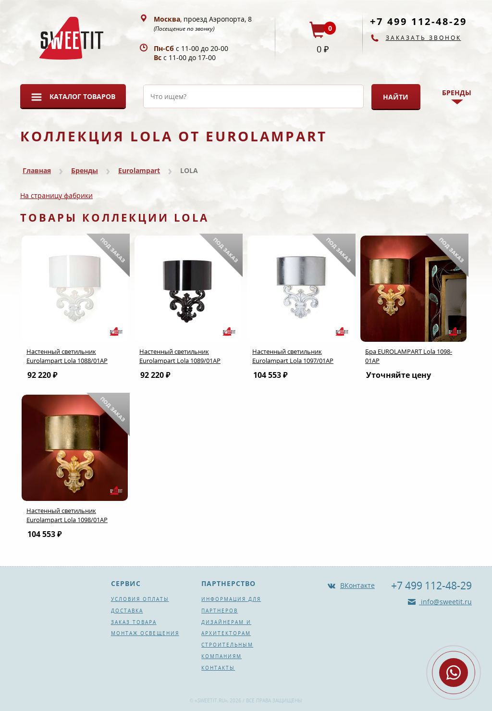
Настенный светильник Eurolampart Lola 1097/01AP (292, 356)
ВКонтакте (357, 585)
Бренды (84, 170)
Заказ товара (134, 622)
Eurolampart (139, 170)
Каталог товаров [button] (82, 96)
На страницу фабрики (56, 195)
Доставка (127, 610)
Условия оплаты (140, 599)
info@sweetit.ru (445, 601)
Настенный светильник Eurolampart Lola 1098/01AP (67, 515)
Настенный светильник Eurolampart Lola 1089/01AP (180, 356)
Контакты (218, 667)
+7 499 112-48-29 (418, 21)
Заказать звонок (423, 38)
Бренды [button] (456, 92)
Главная (37, 170)
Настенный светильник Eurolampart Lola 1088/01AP (67, 356)
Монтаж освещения (145, 633)
